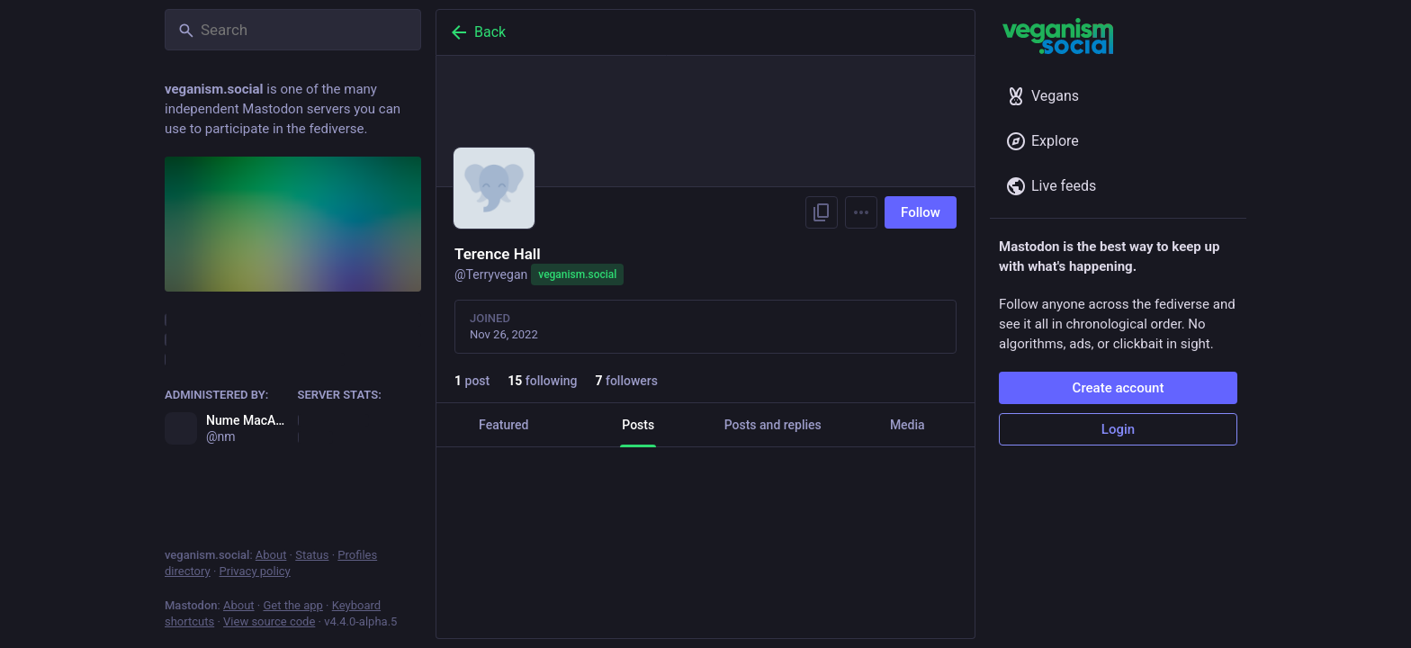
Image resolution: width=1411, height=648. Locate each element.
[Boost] (590, 559)
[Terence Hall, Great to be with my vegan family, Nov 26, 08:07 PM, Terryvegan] (705, 518)
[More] (949, 559)
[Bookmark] (828, 559)
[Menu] (861, 212)
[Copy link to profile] (821, 212)
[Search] (293, 29)
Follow (920, 212)
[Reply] (468, 559)
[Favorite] (715, 559)
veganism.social (577, 274)
